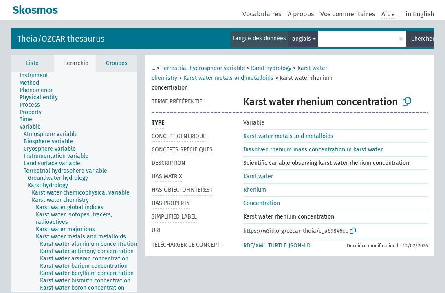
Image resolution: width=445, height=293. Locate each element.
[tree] (74, 182)
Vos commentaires (347, 14)
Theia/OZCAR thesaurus (60, 39)
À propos (301, 14)
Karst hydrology (271, 68)
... (153, 68)
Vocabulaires (261, 14)
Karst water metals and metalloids (228, 77)
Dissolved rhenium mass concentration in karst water (313, 149)
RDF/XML (254, 245)
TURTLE (277, 245)
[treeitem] (37, 75)
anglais (301, 38)
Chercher (422, 38)
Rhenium (254, 189)
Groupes (117, 63)
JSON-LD (300, 245)
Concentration (261, 203)
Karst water (258, 176)
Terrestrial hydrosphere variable (203, 68)
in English (419, 14)
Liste (32, 63)
